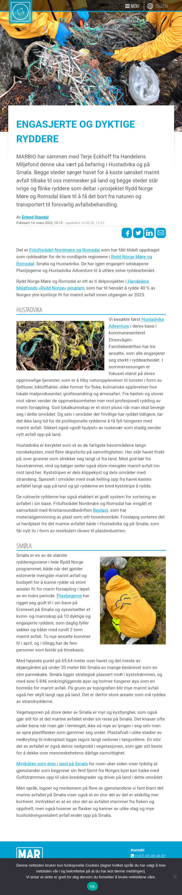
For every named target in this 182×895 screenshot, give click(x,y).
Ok (92, 886)
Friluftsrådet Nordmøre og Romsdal (64, 250)
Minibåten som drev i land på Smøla (52, 763)
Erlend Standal (35, 217)
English (161, 6)
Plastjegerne (69, 595)
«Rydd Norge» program (61, 288)
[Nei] (175, 876)
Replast (100, 510)
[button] (132, 5)
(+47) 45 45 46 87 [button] (150, 856)
